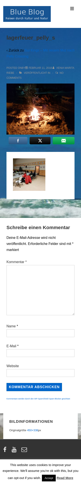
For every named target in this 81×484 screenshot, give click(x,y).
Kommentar (16, 262)
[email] (24, 451)
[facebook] (5, 451)
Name (11, 326)
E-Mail (11, 346)
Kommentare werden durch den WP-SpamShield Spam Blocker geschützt (38, 399)
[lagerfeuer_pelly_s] (40, 67)
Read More (65, 478)
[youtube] (15, 451)
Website (12, 366)
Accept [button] (48, 478)
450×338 (32, 430)
